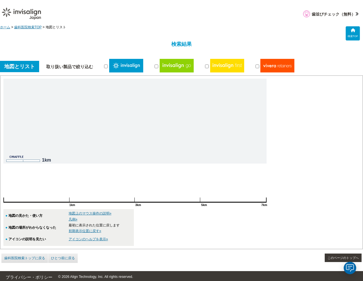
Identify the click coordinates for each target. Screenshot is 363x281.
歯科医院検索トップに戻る (24, 258)
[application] (350, 268)
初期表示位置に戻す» (85, 231)
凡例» (73, 219)
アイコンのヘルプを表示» (88, 239)
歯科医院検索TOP (28, 27)
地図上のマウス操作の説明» (90, 213)
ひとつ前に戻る (63, 258)
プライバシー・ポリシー (29, 277)
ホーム (5, 27)
